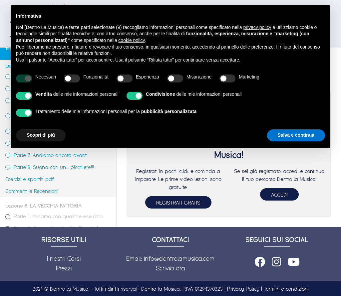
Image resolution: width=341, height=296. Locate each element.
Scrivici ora (170, 268)
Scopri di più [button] (41, 135)
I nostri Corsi (64, 258)
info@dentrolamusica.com (179, 258)
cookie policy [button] (131, 40)
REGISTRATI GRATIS (178, 202)
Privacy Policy (243, 288)
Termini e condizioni (286, 288)
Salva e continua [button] (296, 135)
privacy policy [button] (257, 27)
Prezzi (64, 268)
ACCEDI (279, 194)
